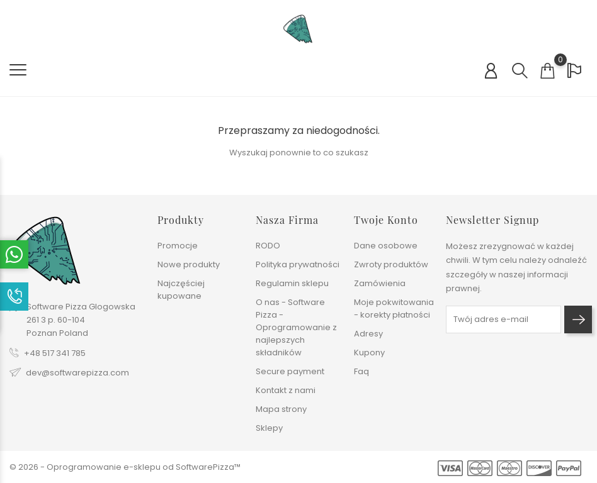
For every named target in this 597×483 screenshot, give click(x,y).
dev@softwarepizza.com (77, 373)
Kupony (369, 352)
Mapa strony (281, 409)
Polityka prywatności (297, 264)
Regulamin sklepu (292, 283)
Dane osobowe (386, 246)
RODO (268, 246)
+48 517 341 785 (55, 353)
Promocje (177, 246)
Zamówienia (380, 283)
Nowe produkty (188, 264)
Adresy (368, 334)
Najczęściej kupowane (181, 289)
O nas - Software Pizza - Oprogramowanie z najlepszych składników (296, 327)
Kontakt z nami (286, 390)
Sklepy (269, 428)
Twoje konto (386, 219)
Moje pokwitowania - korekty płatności (394, 308)
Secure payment (290, 371)
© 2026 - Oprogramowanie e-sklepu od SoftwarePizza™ (125, 467)
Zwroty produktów (391, 264)
